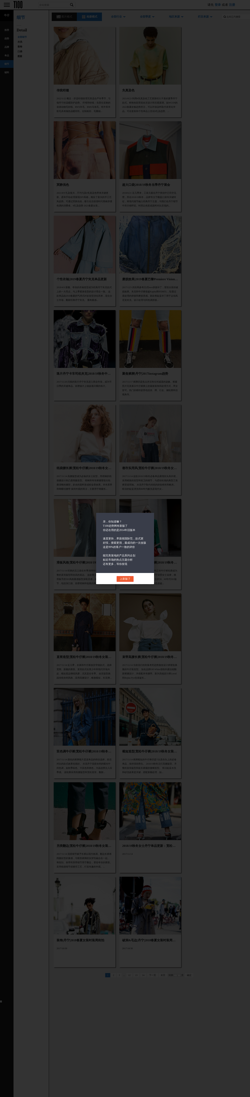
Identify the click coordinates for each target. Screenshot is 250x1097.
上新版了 (125, 578)
